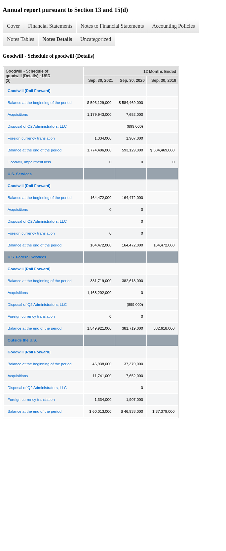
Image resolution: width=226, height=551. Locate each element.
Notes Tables (20, 39)
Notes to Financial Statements (112, 26)
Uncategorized (95, 39)
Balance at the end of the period (34, 150)
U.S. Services (20, 174)
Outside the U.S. (22, 340)
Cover (13, 26)
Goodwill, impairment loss (29, 162)
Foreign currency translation (31, 138)
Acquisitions (18, 114)
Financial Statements (50, 26)
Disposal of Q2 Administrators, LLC (37, 126)
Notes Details (57, 39)
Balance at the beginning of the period (40, 103)
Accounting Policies (173, 26)
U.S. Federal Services (27, 257)
